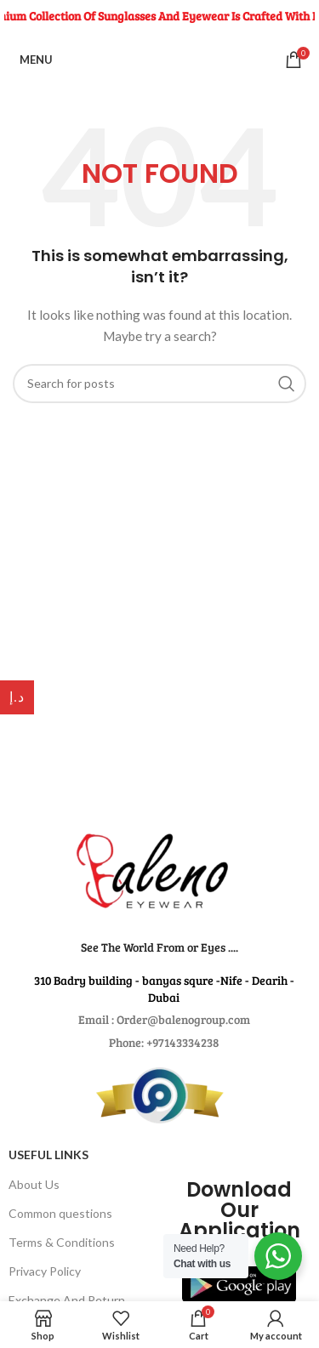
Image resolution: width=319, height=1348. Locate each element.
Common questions (60, 1213)
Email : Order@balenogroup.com (164, 1019)
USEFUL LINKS (48, 1154)
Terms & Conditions (62, 1242)
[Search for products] (159, 383)
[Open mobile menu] (32, 60)
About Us (34, 1184)
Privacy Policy (45, 1271)
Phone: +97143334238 (164, 1042)
